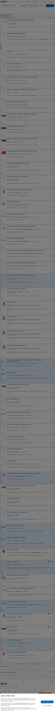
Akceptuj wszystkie (47, 701)
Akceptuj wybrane (47, 705)
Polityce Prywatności (6, 705)
